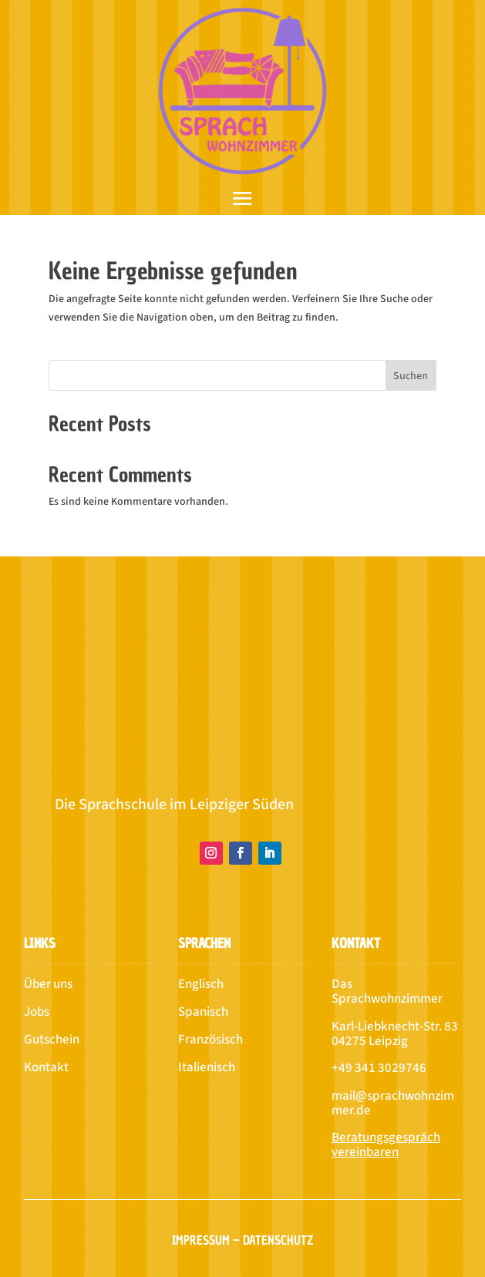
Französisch (210, 1039)
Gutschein (51, 1039)
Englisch (201, 984)
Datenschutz (278, 1240)
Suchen (410, 376)
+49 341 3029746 (379, 1068)
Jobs (36, 1012)
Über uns (48, 984)
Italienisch (206, 1067)
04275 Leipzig (370, 1041)
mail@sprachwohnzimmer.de (393, 1103)
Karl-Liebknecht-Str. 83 (395, 1026)
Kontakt (46, 1067)
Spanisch (203, 1012)
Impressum (201, 1240)
